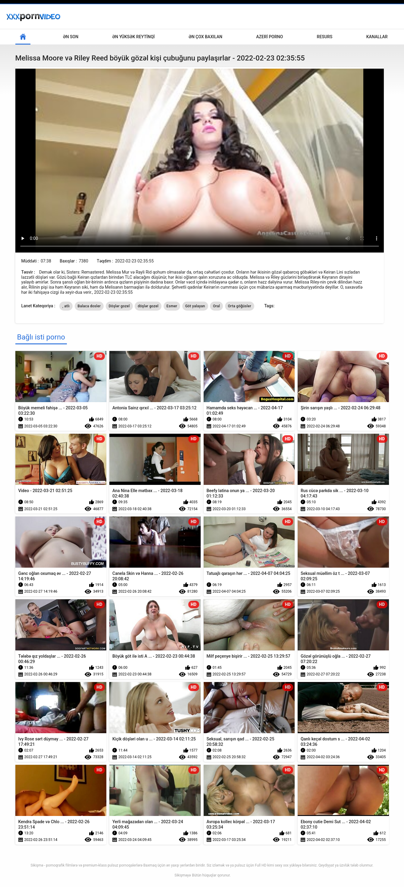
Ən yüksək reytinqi (133, 36)
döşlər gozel (148, 306)
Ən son (70, 36)
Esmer (172, 306)
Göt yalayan (195, 306)
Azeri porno (269, 36)
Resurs (325, 36)
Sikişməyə (182, 875)
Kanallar (377, 36)
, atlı (66, 306)
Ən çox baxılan (205, 36)
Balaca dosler (89, 306)
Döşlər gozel (119, 306)
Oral (216, 306)
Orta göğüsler (239, 306)
